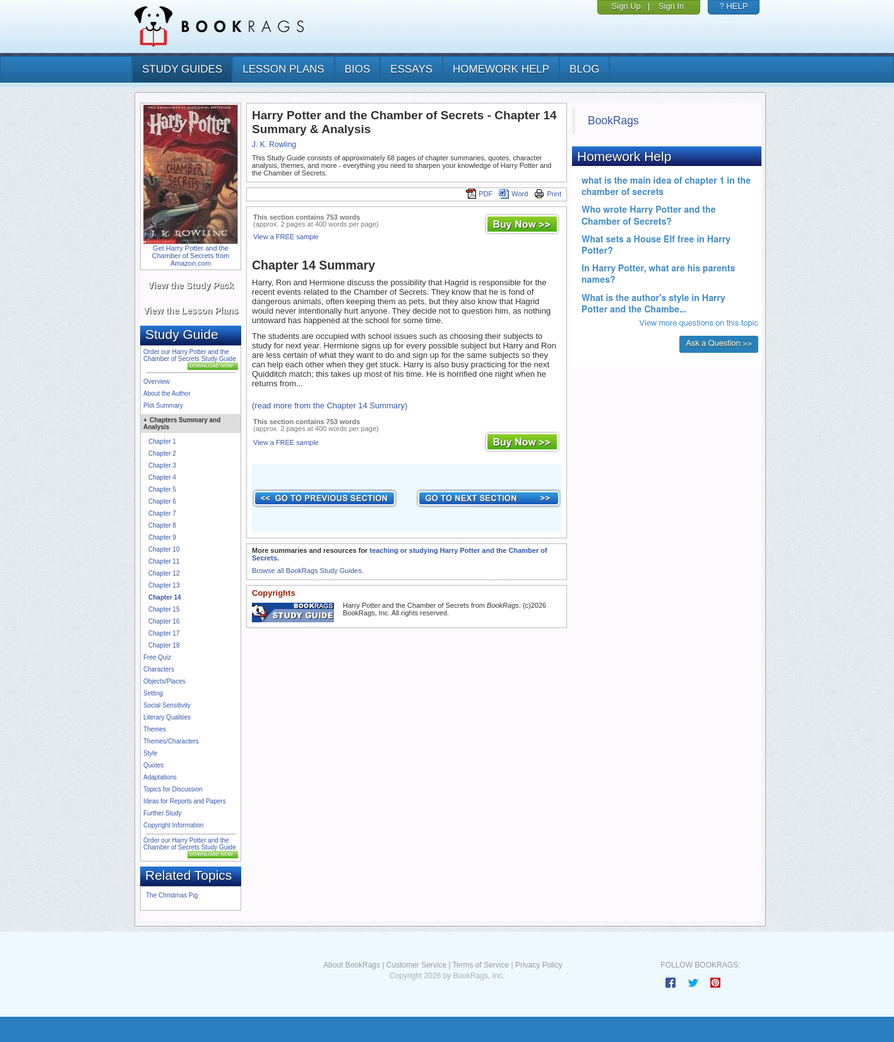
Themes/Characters (171, 741)
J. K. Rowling (274, 144)
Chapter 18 (163, 645)
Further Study (162, 813)
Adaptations (160, 777)
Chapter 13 (163, 585)
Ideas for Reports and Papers (184, 801)
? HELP (734, 6)
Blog (584, 69)
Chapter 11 (163, 561)
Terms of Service (481, 965)
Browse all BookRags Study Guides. (308, 570)
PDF (479, 194)
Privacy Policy (539, 965)
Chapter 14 (164, 597)
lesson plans (283, 69)
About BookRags (351, 965)
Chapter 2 (162, 453)
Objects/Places (164, 681)
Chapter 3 (162, 465)
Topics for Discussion (173, 789)
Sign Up (626, 6)
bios (358, 69)
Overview (156, 381)
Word (513, 194)
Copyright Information (173, 825)
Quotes (153, 765)
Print (547, 194)
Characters (158, 669)
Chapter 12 (163, 573)
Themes (154, 729)
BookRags (613, 120)
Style (150, 753)
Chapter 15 (163, 609)
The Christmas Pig (172, 895)
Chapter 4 (162, 477)
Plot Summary (163, 405)
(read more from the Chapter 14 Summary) (329, 405)
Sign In (671, 6)
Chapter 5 (162, 489)
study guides (182, 69)
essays (411, 69)
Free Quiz (157, 657)
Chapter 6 (162, 501)
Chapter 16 (163, 621)
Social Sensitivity (167, 705)
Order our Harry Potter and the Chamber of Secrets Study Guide (189, 355)
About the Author (167, 393)
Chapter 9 (162, 537)
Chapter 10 (163, 549)
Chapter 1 (162, 441)
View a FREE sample (286, 236)
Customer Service (416, 965)
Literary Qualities (167, 717)
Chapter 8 (162, 525)
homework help (501, 69)
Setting (153, 693)
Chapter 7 (162, 513)
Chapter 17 (163, 633)
